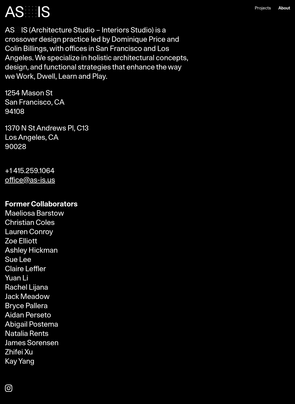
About (284, 8)
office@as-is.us (30, 180)
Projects (263, 8)
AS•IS (27, 12)
